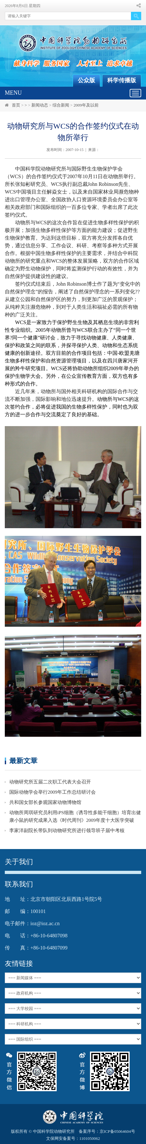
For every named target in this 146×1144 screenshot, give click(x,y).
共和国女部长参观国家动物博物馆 (45, 802)
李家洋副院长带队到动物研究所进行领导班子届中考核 (67, 830)
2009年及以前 (86, 105)
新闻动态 (39, 105)
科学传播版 (121, 80)
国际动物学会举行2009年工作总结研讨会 (52, 792)
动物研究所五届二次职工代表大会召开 (50, 781)
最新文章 (23, 761)
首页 (16, 105)
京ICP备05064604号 (117, 1131)
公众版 (86, 80)
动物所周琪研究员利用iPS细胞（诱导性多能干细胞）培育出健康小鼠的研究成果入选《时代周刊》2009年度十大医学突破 (75, 816)
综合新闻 (61, 105)
